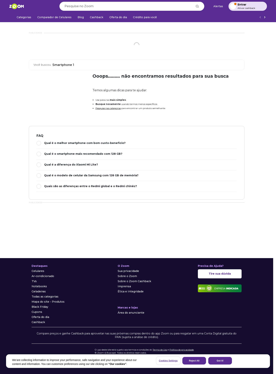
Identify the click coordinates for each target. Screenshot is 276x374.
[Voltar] (260, 17)
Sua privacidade (128, 271)
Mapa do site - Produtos (48, 301)
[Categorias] (21, 17)
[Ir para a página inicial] (16, 6)
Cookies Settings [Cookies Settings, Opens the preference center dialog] (168, 360)
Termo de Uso (160, 349)
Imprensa (124, 286)
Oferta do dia (40, 317)
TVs (34, 281)
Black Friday (40, 306)
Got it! (220, 360)
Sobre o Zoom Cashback (134, 281)
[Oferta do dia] (118, 17)
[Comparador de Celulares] (54, 17)
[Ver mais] (264, 17)
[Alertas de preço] (216, 6)
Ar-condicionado (43, 276)
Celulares (38, 271)
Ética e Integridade (131, 291)
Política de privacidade (181, 349)
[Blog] (81, 17)
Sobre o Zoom (127, 276)
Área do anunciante (131, 312)
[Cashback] (96, 17)
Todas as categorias (45, 296)
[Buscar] (197, 6)
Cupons (37, 312)
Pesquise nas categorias (108, 108)
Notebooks (39, 286)
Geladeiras (39, 291)
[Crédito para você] (145, 17)
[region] (138, 361)
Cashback (38, 322)
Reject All (194, 360)
